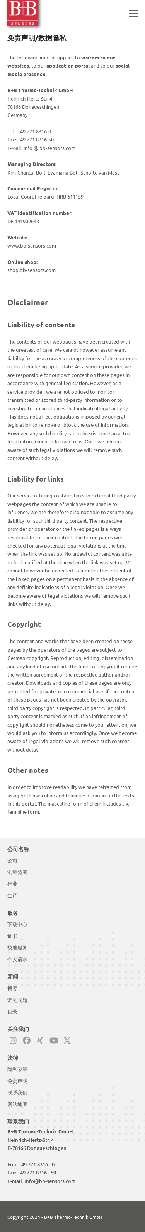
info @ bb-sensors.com (49, 148)
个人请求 (17, 959)
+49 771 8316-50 (35, 139)
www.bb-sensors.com (31, 245)
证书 (12, 935)
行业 (12, 883)
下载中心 (17, 924)
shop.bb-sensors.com (31, 270)
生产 (12, 895)
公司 (12, 860)
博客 (12, 988)
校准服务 (17, 947)
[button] (133, 13)
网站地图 (17, 1104)
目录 (12, 1011)
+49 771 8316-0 (34, 131)
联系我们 (17, 1092)
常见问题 (17, 999)
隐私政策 (17, 1069)
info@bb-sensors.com (49, 1181)
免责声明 (17, 1080)
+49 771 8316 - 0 (37, 1164)
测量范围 (17, 872)
